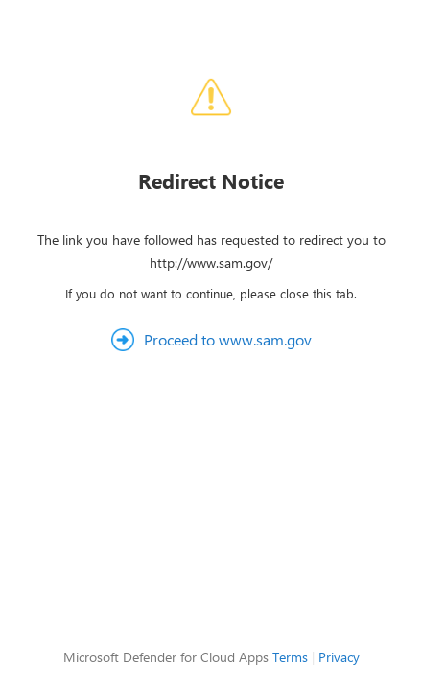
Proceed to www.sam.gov (228, 339)
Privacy (339, 657)
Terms (290, 657)
